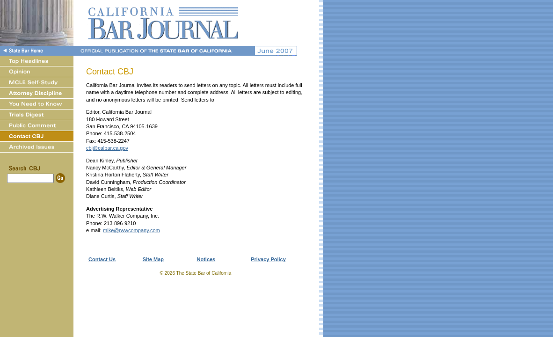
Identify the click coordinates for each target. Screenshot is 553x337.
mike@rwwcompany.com (131, 230)
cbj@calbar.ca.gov (107, 148)
